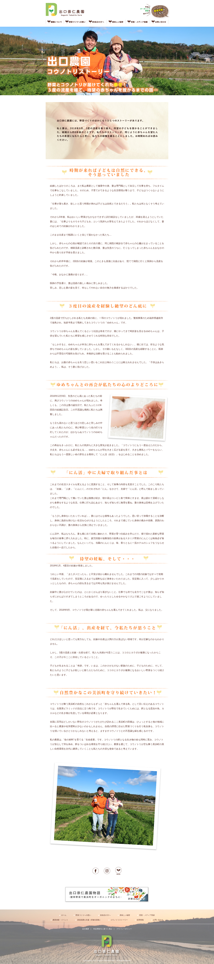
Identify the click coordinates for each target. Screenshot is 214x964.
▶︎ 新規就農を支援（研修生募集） (88, 920)
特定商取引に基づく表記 (102, 929)
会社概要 (85, 929)
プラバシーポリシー (124, 929)
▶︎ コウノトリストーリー (118, 920)
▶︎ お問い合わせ (157, 920)
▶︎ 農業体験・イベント (59, 920)
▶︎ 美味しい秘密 (124, 915)
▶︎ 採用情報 (139, 920)
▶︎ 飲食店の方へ (104, 915)
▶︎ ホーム (62, 915)
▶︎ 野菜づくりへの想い (82, 915)
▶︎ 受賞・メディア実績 (146, 915)
